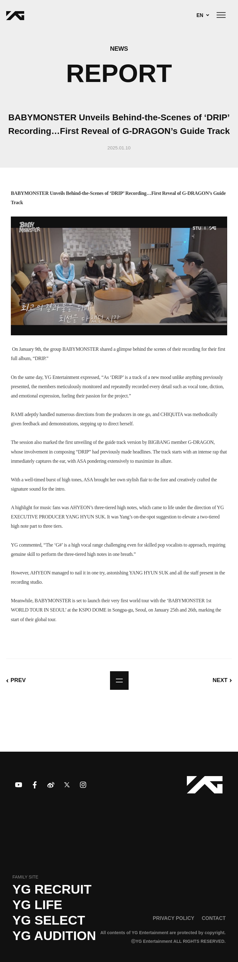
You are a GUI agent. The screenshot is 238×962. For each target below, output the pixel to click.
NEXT (220, 680)
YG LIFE (37, 905)
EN (199, 15)
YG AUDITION (54, 936)
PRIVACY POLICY (173, 918)
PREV (18, 680)
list (119, 680)
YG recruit (51, 889)
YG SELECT (48, 920)
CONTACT (214, 918)
